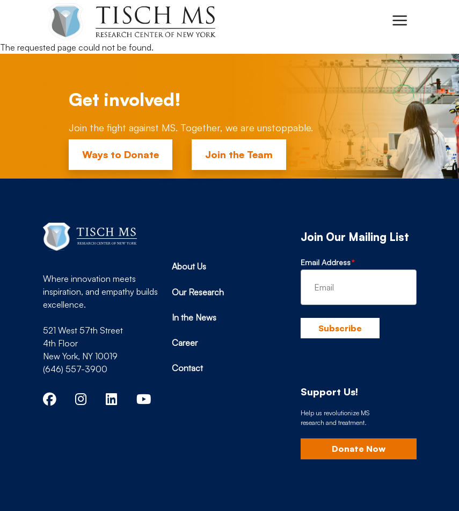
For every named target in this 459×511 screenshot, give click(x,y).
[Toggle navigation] (399, 20)
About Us (189, 266)
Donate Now (358, 448)
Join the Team (239, 154)
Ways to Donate (120, 154)
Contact (187, 368)
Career (185, 342)
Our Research (198, 292)
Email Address (326, 262)
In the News (194, 317)
